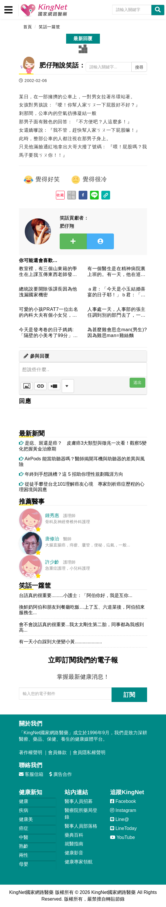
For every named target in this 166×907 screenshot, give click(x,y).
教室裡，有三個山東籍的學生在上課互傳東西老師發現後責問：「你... (48, 271)
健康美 (26, 819)
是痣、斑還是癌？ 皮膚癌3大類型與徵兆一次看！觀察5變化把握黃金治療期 (82, 446)
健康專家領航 (79, 861)
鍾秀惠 (52, 515)
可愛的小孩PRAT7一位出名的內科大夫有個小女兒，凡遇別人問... (48, 312)
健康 (23, 801)
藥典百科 (74, 835)
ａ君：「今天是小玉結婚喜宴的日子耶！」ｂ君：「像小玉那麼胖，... (116, 292)
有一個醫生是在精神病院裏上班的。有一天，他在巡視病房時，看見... (116, 271)
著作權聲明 (30, 752)
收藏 (60, 195)
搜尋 (139, 67)
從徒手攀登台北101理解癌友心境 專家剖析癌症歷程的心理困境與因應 (81, 487)
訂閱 (129, 695)
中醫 (23, 837)
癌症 (23, 828)
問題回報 (71, 195)
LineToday (123, 828)
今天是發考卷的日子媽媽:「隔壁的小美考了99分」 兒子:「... (49, 332)
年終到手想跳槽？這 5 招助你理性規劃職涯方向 (71, 474)
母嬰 (23, 864)
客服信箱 (31, 774)
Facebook (123, 801)
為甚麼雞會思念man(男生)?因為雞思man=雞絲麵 (117, 332)
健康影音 (74, 852)
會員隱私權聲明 (89, 752)
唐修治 (52, 538)
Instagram (123, 810)
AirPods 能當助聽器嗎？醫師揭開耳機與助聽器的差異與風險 (82, 461)
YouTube (122, 837)
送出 (137, 382)
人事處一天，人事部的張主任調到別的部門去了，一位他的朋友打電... (116, 312)
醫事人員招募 (79, 801)
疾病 (23, 810)
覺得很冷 (88, 179)
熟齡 (23, 846)
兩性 (23, 855)
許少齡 (52, 561)
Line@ (119, 819)
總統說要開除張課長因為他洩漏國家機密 (48, 291)
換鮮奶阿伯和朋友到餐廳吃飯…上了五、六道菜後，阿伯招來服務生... (82, 610)
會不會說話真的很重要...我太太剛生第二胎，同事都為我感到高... (81, 627)
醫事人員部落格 (81, 826)
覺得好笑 (41, 179)
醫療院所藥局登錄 (81, 813)
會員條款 (57, 752)
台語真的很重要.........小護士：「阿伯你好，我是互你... (75, 595)
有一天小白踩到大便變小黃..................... (60, 641)
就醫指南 (74, 843)
